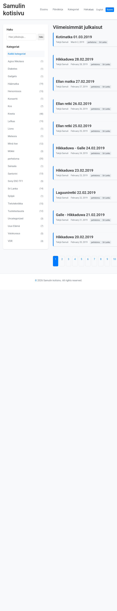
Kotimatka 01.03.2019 (74, 37)
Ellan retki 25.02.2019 (73, 126)
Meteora (25, 136)
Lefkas (25, 121)
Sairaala (25, 166)
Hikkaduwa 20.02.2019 (74, 237)
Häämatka (25, 83)
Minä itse (25, 143)
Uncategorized (25, 218)
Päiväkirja (58, 9)
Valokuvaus (25, 233)
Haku (86, 9)
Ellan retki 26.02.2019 (73, 104)
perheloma (25, 158)
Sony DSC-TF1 (25, 181)
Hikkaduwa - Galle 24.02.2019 (80, 148)
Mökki (25, 151)
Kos (25, 106)
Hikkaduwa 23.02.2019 (74, 170)
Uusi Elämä (25, 226)
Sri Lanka (25, 188)
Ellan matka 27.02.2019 (75, 81)
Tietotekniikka (25, 203)
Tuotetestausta (25, 211)
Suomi (110, 9)
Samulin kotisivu (14, 9)
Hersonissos (25, 91)
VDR (25, 241)
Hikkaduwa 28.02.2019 (74, 59)
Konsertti (25, 98)
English (99, 9)
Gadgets (25, 76)
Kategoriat (73, 9)
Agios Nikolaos (25, 61)
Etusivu (44, 9)
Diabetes (25, 69)
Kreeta (25, 113)
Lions (25, 128)
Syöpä (25, 196)
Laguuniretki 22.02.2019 (76, 193)
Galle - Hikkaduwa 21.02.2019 (80, 215)
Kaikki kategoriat (17, 53)
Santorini (25, 173)
